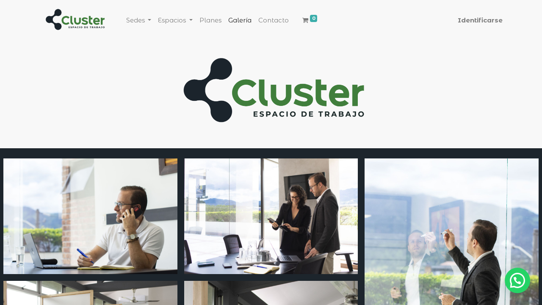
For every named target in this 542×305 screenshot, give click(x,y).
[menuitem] (210, 20)
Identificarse (480, 20)
